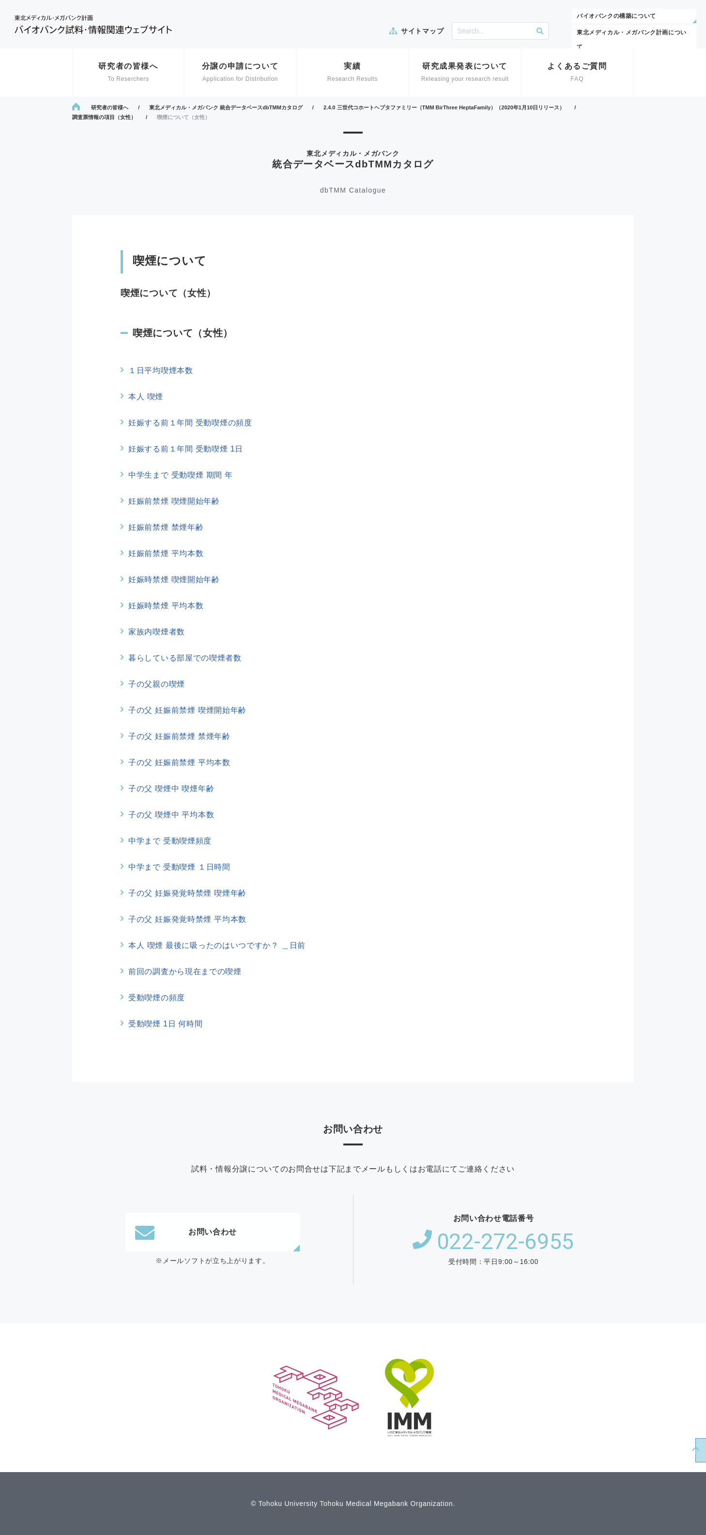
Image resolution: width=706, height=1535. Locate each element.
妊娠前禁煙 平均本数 (165, 553)
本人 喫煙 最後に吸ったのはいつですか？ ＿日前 (217, 945)
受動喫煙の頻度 (156, 997)
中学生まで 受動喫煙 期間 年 (180, 475)
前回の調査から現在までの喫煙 (185, 971)
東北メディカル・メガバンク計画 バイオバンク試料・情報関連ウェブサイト (93, 24)
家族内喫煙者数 (156, 632)
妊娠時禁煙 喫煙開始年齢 (174, 579)
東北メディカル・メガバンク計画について (632, 39)
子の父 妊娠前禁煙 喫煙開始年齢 (187, 710)
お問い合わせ (186, 1232)
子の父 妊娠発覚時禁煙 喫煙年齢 (187, 893)
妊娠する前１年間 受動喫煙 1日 (185, 449)
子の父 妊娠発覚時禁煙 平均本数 (187, 919)
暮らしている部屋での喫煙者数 (185, 658)
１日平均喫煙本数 (160, 370)
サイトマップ (422, 31)
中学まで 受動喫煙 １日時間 (179, 867)
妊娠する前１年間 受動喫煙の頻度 (190, 423)
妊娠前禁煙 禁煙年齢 (165, 527)
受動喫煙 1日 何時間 (165, 1024)
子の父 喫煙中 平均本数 (171, 815)
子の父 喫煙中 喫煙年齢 (171, 788)
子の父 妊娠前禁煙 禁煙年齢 (179, 736)
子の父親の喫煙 (156, 684)
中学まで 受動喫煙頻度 (170, 841)
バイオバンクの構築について (616, 16)
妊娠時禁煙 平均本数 (165, 606)
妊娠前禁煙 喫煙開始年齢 (174, 501)
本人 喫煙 (145, 396)
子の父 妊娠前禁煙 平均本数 (179, 762)
